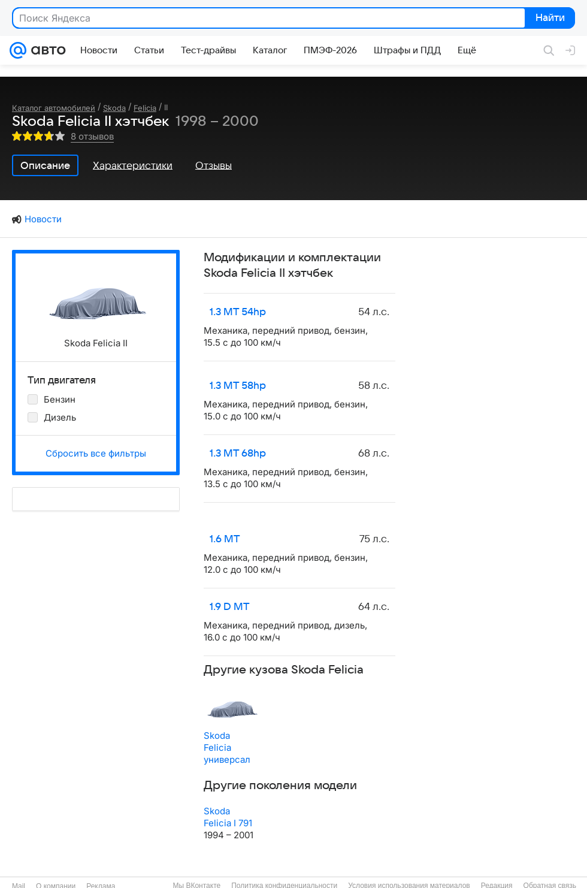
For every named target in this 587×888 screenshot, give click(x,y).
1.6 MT (225, 539)
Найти (549, 18)
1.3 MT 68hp (238, 453)
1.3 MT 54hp (238, 312)
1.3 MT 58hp (238, 385)
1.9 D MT (230, 607)
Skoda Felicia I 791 (228, 817)
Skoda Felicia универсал (227, 747)
